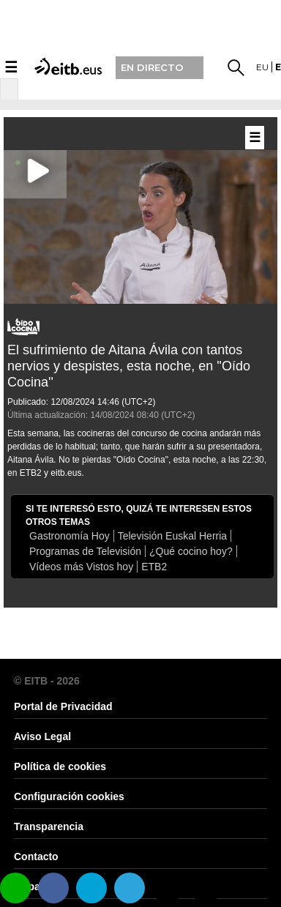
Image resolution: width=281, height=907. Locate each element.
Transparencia (48, 826)
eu (262, 66)
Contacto (36, 856)
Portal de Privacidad (63, 706)
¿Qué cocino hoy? (191, 551)
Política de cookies (60, 766)
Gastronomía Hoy (69, 536)
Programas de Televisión (85, 551)
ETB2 (154, 566)
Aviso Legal (42, 736)
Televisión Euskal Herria (172, 536)
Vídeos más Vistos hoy (81, 566)
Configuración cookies (69, 796)
